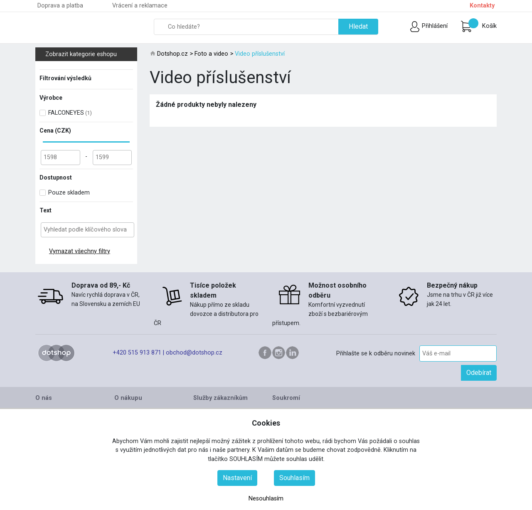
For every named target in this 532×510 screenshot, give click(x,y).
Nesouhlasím (266, 498)
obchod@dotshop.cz (194, 352)
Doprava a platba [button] (60, 5)
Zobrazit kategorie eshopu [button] (89, 54)
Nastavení (237, 478)
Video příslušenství (260, 53)
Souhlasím (294, 478)
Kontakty (482, 5)
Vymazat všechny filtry (79, 251)
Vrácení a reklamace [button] (139, 5)
